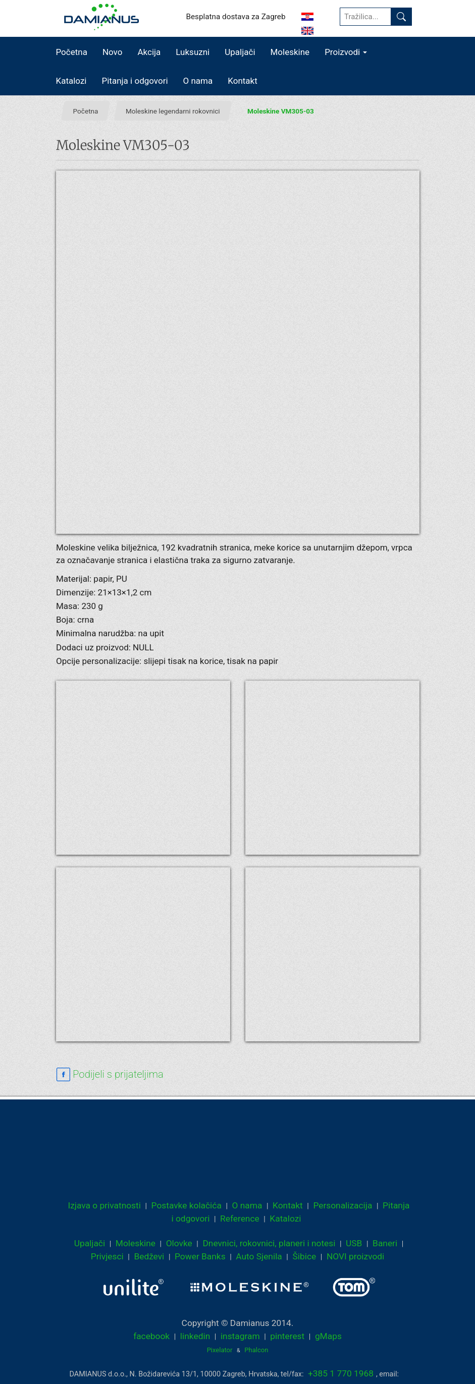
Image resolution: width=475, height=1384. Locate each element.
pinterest (287, 1336)
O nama (198, 81)
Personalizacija (342, 1205)
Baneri (385, 1243)
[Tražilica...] (365, 17)
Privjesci (107, 1256)
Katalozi (71, 81)
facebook (151, 1336)
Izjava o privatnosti (104, 1205)
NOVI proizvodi (355, 1256)
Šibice (304, 1256)
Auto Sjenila (259, 1256)
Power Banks (200, 1256)
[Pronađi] (401, 17)
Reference (239, 1218)
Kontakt (242, 81)
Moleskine (290, 52)
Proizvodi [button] (346, 52)
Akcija (149, 52)
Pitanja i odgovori (135, 81)
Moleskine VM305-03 (280, 110)
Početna (71, 52)
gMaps (328, 1336)
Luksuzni (192, 52)
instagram (240, 1336)
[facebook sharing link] (110, 1075)
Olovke (179, 1243)
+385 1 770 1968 (341, 1373)
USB (354, 1243)
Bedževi (149, 1256)
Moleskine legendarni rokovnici (172, 110)
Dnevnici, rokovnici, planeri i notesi (268, 1243)
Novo (112, 52)
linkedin (195, 1336)
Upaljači (240, 52)
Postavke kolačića (186, 1205)
